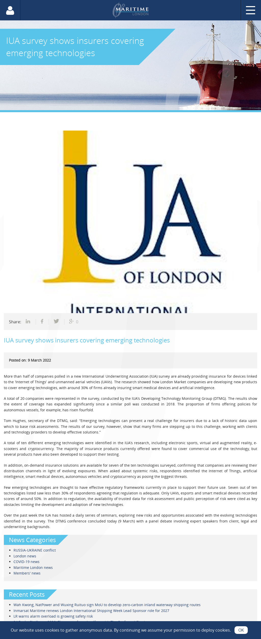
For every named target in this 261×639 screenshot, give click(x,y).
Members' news (27, 573)
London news (25, 556)
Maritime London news (33, 567)
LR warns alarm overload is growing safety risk (53, 616)
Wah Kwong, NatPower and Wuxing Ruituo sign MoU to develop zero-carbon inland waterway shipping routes (107, 604)
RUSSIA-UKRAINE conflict (35, 550)
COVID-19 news (27, 561)
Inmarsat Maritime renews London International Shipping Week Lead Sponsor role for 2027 (91, 610)
